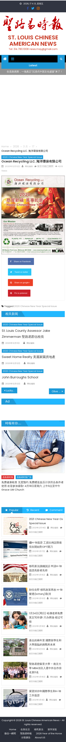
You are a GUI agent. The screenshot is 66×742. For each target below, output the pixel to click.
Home (12, 729)
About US (40, 737)
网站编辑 (29, 166)
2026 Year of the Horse (49, 733)
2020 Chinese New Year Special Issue (22, 157)
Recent (33, 510)
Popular (11, 510)
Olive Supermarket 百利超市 (58, 391)
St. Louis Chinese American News (33, 40)
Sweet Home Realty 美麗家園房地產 (28, 357)
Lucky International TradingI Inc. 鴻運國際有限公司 (11, 390)
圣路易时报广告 (24, 477)
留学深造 (52, 729)
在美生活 (25, 729)
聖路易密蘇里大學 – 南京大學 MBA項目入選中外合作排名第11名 (45, 668)
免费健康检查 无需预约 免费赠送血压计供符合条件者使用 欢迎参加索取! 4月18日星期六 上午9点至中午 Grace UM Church (32, 485)
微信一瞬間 (10, 733)
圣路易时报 (7, 477)
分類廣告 (25, 737)
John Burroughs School (20, 377)
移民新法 (38, 729)
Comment (54, 510)
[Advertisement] (33, 110)
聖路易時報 (26, 733)
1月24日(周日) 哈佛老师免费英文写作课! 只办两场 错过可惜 (46, 617)
